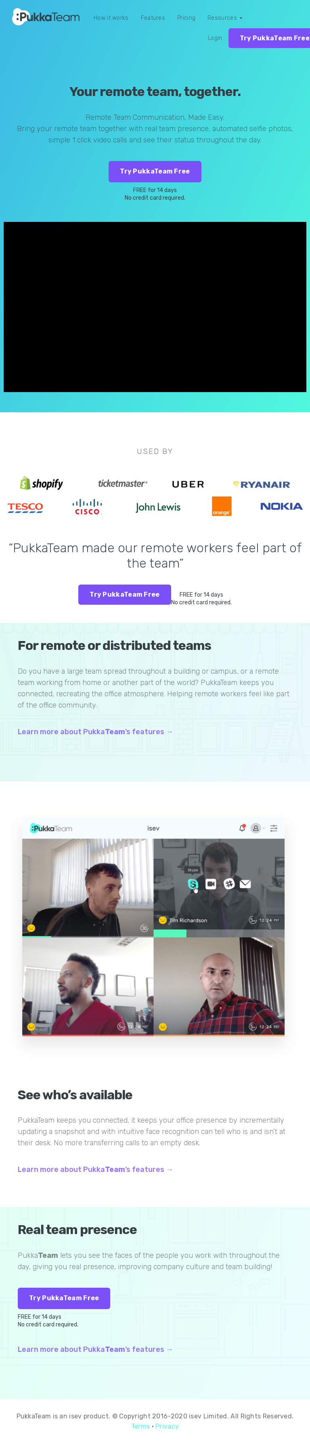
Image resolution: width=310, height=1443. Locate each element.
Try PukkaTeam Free (155, 171)
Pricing (186, 18)
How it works (111, 18)
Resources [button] (225, 18)
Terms (140, 1426)
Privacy (167, 1426)
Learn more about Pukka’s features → (95, 731)
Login (215, 38)
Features (153, 18)
